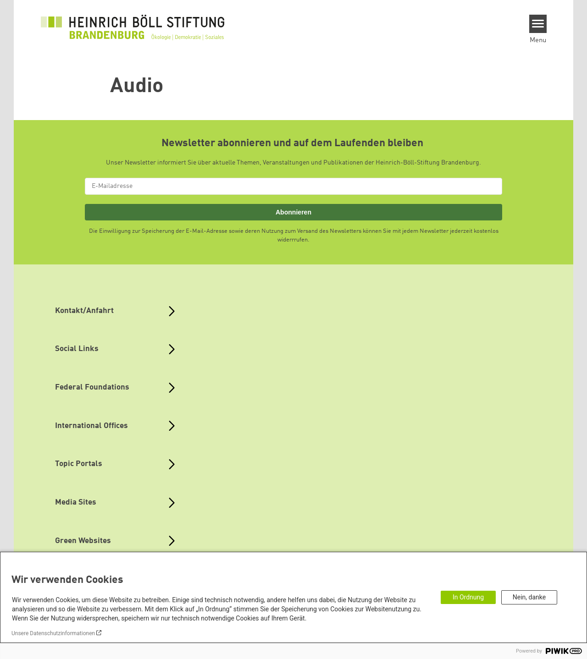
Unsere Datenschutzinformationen (53, 633)
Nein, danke (529, 597)
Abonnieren (293, 212)
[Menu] (538, 24)
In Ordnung (468, 597)
